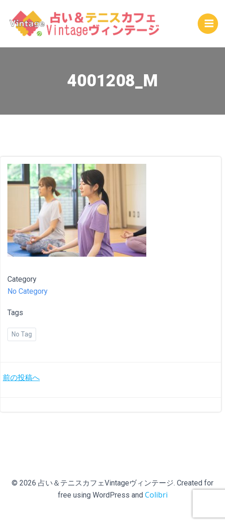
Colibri (156, 495)
